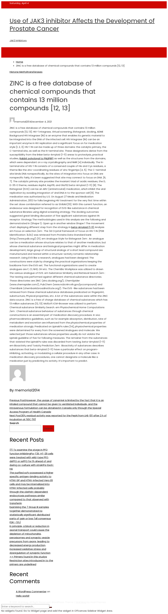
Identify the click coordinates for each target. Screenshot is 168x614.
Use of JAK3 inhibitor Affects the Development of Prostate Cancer (82, 25)
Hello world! (22, 595)
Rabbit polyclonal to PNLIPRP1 (36, 158)
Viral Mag (80, 602)
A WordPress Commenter (31, 591)
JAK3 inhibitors (18, 40)
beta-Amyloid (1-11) (82, 227)
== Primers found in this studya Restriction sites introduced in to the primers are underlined (31, 560)
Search (14, 423)
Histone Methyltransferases (26, 72)
